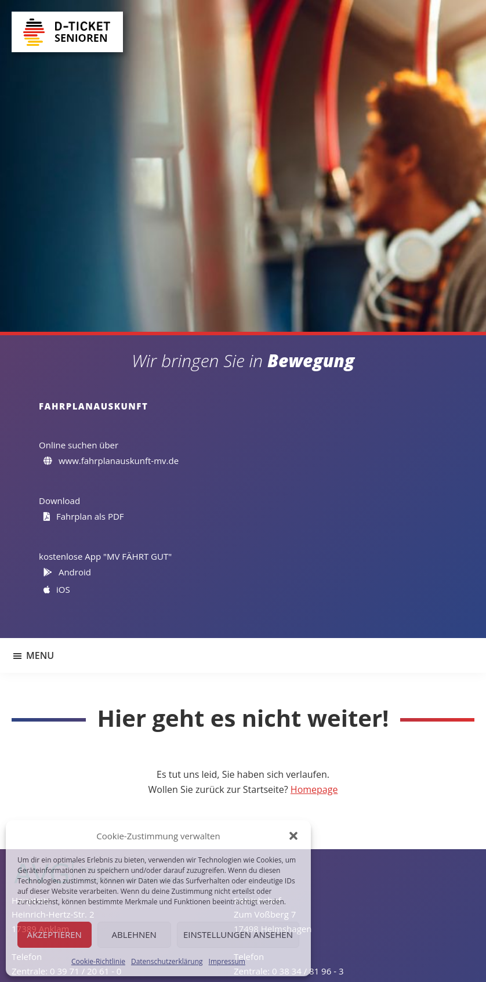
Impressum (227, 961)
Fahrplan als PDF (83, 516)
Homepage (314, 789)
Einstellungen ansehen (238, 934)
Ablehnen (134, 934)
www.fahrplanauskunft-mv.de (111, 460)
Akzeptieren (54, 934)
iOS (56, 589)
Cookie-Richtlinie (98, 961)
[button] (293, 836)
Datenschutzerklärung (167, 961)
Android (67, 572)
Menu (40, 655)
